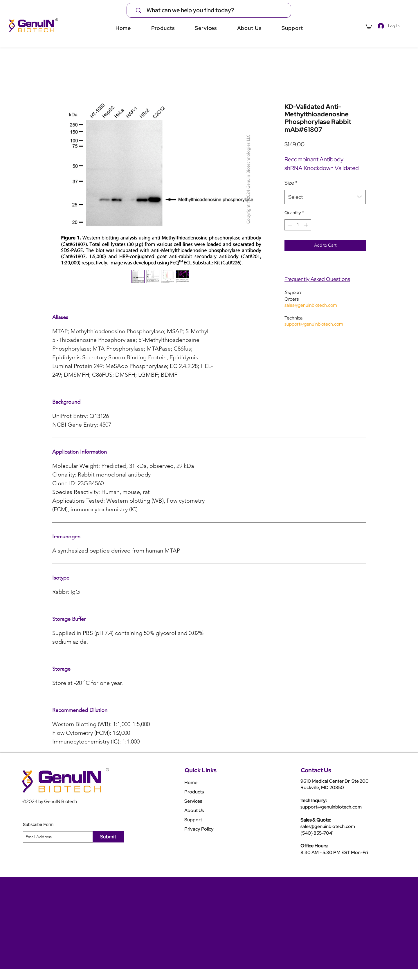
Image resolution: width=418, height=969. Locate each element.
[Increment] (307, 225)
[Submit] (108, 836)
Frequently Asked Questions (317, 279)
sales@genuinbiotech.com (327, 826)
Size (291, 182)
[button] (368, 26)
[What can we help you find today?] (213, 10)
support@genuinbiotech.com (331, 807)
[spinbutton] (298, 225)
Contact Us (316, 770)
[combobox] (325, 197)
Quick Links (201, 770)
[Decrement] (289, 225)
